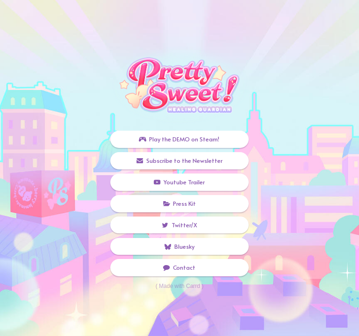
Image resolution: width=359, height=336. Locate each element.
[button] (179, 139)
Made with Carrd (179, 286)
